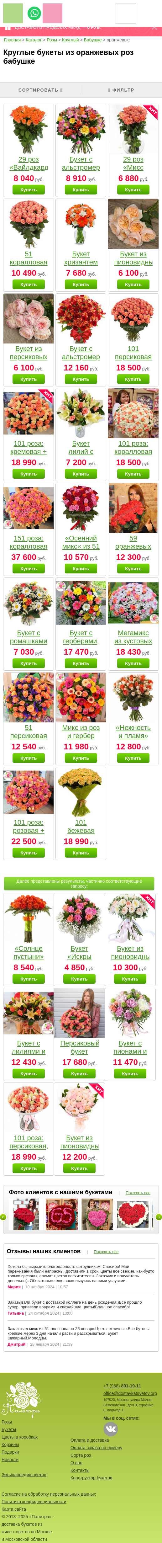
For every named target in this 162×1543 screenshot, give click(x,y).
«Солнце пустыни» (28, 952)
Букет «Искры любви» (79, 956)
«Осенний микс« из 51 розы (81, 546)
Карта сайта (14, 1509)
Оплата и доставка (90, 1440)
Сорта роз (81, 1455)
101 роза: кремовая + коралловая (28, 451)
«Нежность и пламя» (133, 732)
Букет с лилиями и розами (28, 1051)
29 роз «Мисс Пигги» (133, 167)
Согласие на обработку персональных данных (49, 1494)
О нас (76, 1462)
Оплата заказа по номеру (96, 1447)
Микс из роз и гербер (81, 732)
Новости (10, 1459)
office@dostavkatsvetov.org (130, 1393)
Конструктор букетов (91, 1477)
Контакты (80, 1470)
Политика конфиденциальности (34, 1501)
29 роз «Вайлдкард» (30, 163)
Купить (28, 189)
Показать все (138, 1192)
